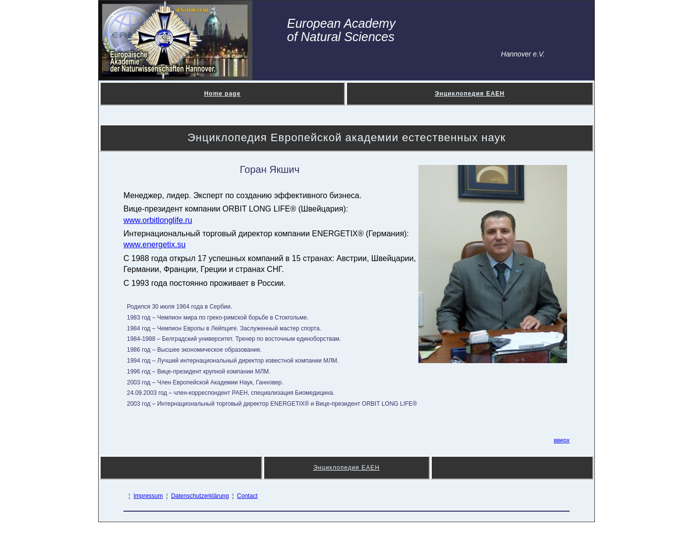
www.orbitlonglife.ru (157, 220)
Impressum (148, 495)
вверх (562, 440)
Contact (247, 495)
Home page (222, 93)
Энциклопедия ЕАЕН (470, 93)
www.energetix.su (154, 244)
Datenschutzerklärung (200, 495)
